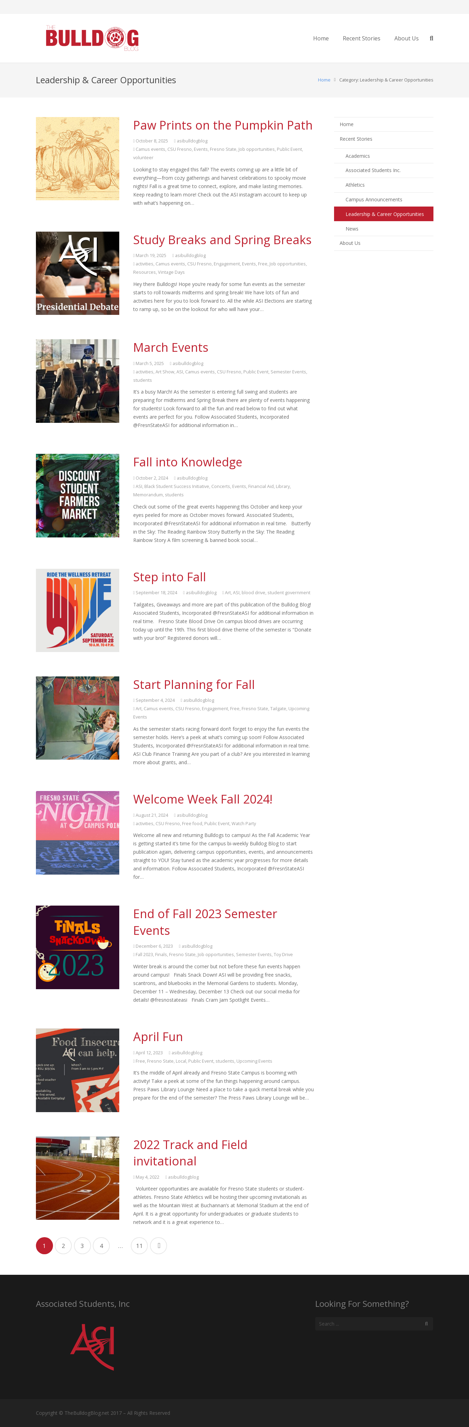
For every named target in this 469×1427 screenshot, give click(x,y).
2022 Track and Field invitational (190, 1153)
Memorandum (148, 495)
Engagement (227, 264)
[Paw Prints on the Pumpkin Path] (77, 158)
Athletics (355, 184)
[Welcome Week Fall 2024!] (77, 832)
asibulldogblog (192, 141)
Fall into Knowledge (187, 462)
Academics (358, 156)
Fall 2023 (144, 954)
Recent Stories (356, 138)
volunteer (143, 158)
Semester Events (288, 372)
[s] (374, 1324)
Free (262, 264)
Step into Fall (169, 577)
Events (201, 149)
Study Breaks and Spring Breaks (222, 240)
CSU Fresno (179, 149)
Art (228, 593)
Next (158, 1245)
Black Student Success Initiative (176, 486)
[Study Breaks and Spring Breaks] (77, 273)
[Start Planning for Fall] (77, 718)
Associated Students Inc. (373, 170)
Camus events (150, 149)
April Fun (158, 1037)
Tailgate (278, 709)
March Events (171, 347)
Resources (144, 272)
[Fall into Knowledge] (77, 495)
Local (181, 1061)
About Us (350, 243)
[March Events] (77, 380)
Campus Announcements (374, 199)
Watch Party (244, 824)
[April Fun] (77, 1070)
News (352, 228)
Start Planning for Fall (194, 684)
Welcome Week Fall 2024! (203, 799)
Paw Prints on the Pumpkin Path (223, 125)
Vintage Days (171, 272)
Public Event (289, 149)
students (142, 380)
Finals (161, 954)
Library (283, 486)
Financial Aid (261, 486)
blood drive (253, 593)
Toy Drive (283, 954)
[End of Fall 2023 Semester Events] (77, 947)
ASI (179, 372)
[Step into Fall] (77, 610)
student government (288, 593)
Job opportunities (257, 149)
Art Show (165, 372)
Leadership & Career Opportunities (385, 214)
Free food (192, 824)
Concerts (220, 486)
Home (324, 80)
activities (144, 264)
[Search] (426, 1324)
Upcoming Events (254, 1061)
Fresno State (223, 149)
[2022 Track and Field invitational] (77, 1178)
